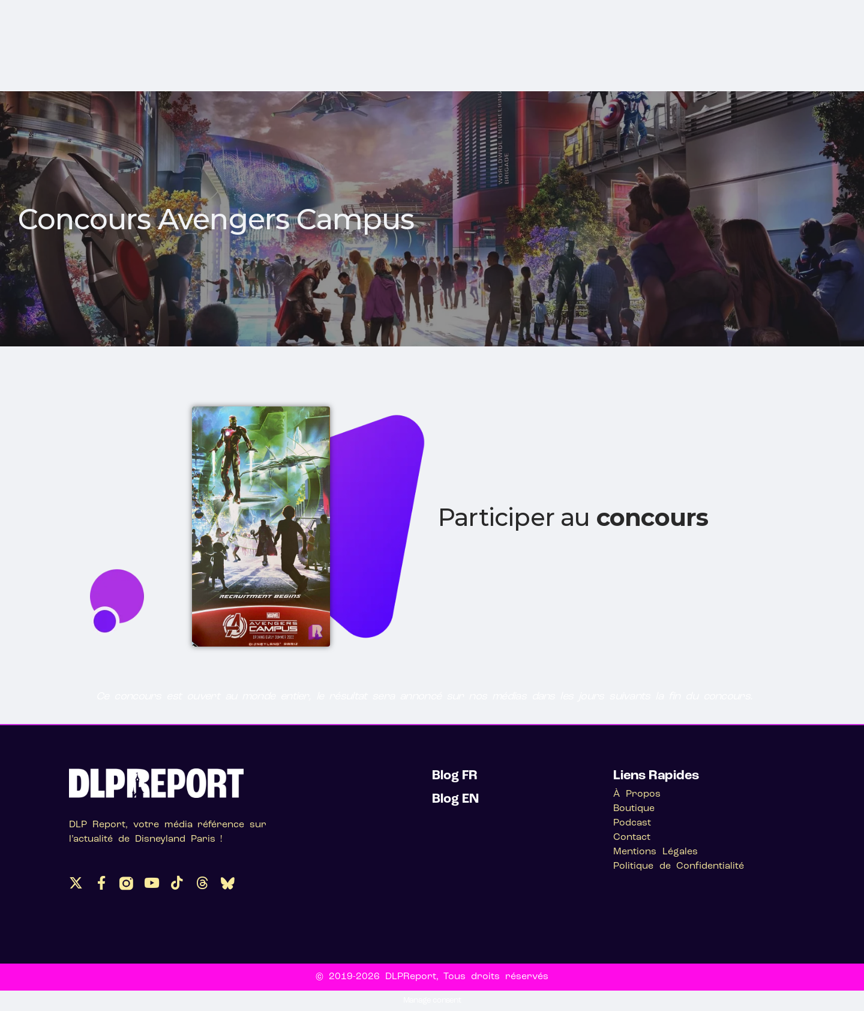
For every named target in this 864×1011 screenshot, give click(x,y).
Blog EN (455, 799)
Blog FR (455, 776)
